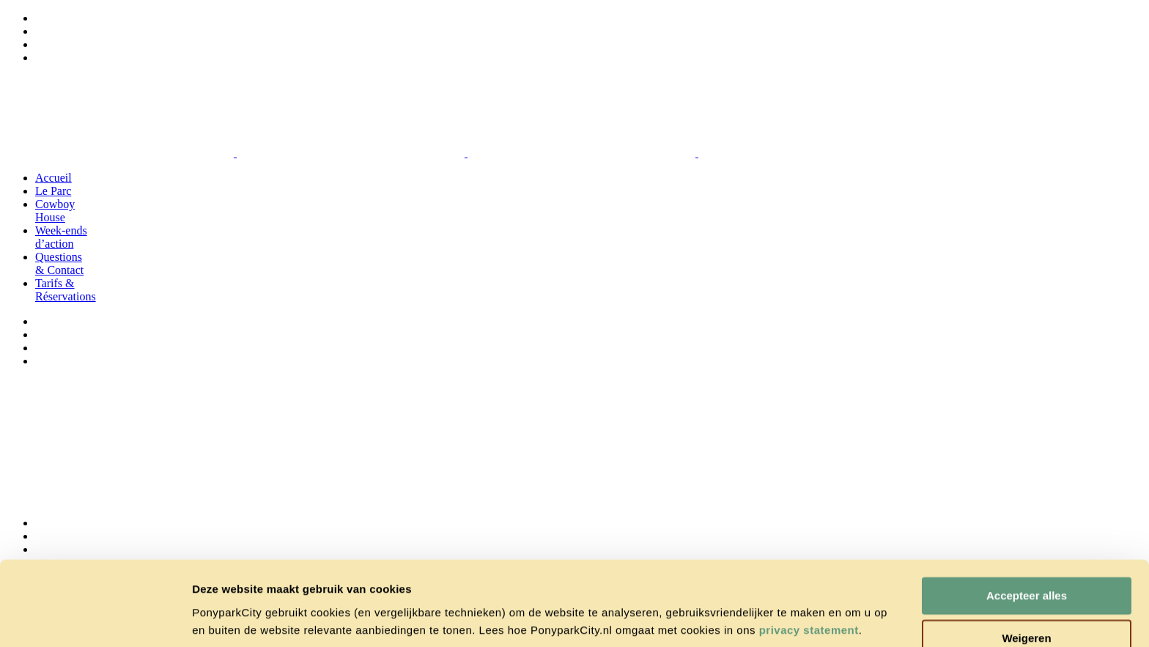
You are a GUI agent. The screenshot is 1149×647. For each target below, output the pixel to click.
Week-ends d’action (61, 237)
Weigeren (1026, 586)
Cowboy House (55, 210)
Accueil (53, 177)
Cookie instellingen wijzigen (266, 618)
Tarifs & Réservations (65, 290)
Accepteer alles (1026, 543)
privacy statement (809, 578)
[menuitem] (41, 18)
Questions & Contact (59, 263)
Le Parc (53, 191)
